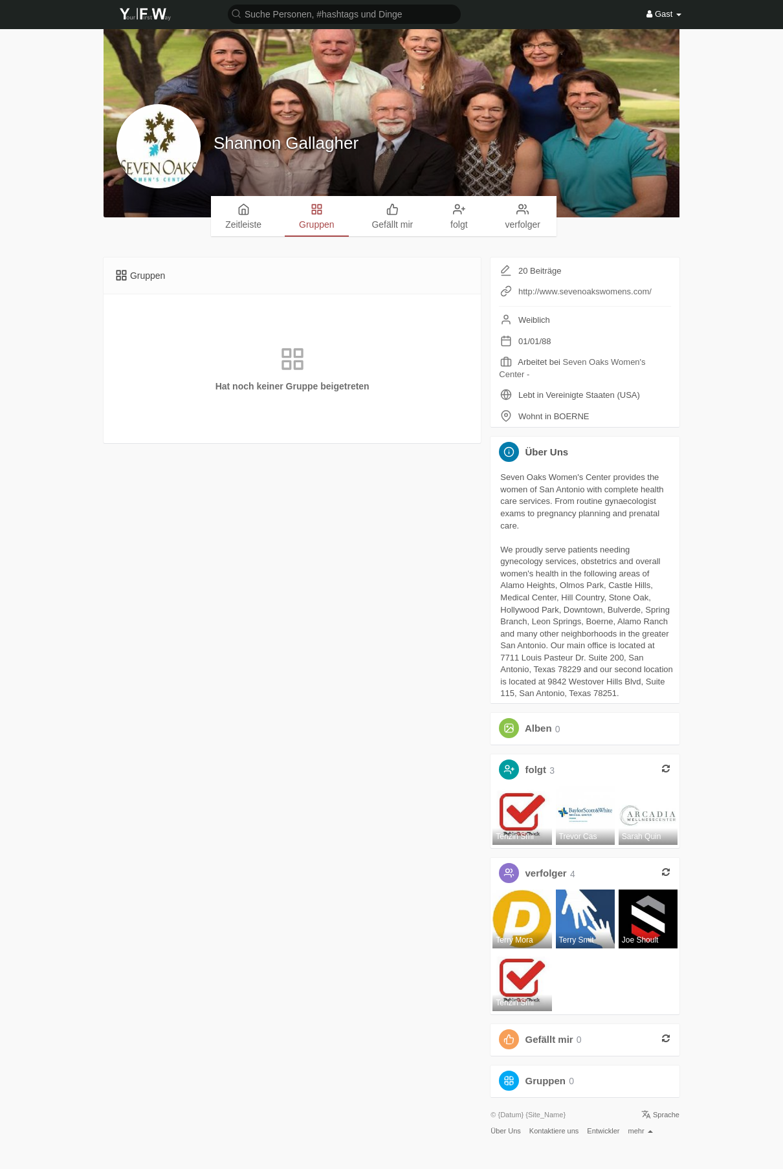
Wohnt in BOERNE (554, 416)
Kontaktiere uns (554, 1131)
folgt (535, 770)
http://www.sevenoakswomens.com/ (585, 291)
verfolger (546, 873)
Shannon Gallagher (286, 143)
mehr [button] (640, 1131)
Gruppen (545, 1080)
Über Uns (505, 1131)
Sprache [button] (660, 1115)
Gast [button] (663, 14)
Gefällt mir (549, 1039)
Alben (538, 728)
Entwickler (603, 1131)
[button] (344, 13)
